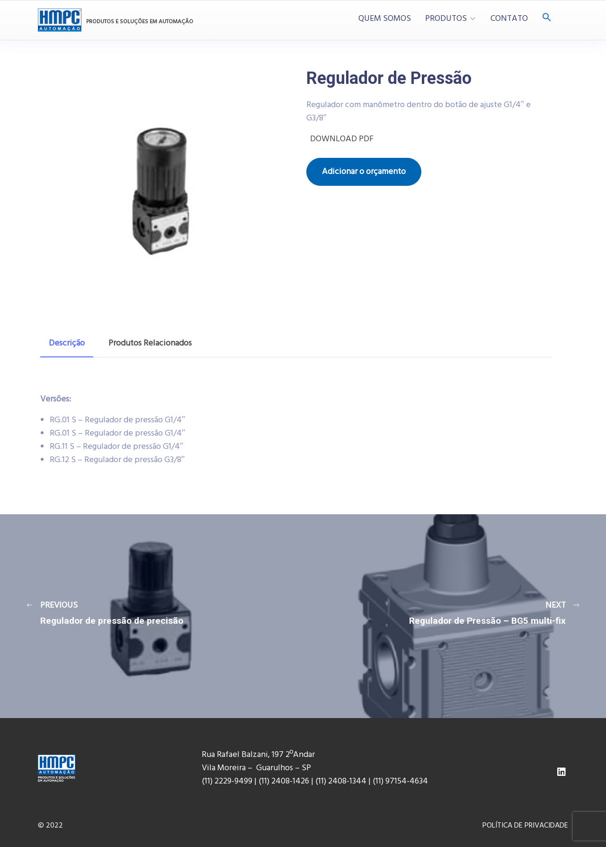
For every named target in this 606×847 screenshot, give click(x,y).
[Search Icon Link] (547, 18)
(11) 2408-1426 (283, 781)
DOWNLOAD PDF (340, 139)
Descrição (67, 343)
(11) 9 (381, 781)
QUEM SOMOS (384, 19)
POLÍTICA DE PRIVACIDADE (525, 826)
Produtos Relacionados (150, 343)
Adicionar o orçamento (364, 172)
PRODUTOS (446, 19)
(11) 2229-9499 (227, 781)
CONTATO (509, 19)
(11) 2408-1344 (341, 781)
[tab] (66, 343)
